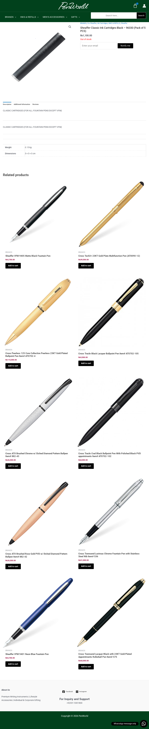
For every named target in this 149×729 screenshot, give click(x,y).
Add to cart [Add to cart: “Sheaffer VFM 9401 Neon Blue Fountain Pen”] (13, 664)
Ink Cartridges (102, 23)
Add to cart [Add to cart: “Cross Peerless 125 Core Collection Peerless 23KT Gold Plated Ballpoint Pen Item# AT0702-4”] (13, 366)
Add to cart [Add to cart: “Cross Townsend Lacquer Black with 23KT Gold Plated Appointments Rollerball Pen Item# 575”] (86, 666)
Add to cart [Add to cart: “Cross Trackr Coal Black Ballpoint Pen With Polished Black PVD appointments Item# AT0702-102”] (86, 466)
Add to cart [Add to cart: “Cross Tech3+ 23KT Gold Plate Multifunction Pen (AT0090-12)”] (86, 265)
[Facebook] (67, 691)
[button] (118, 20)
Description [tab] (7, 104)
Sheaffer (124, 23)
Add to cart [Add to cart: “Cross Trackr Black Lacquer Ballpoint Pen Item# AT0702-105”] (86, 363)
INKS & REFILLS (29, 17)
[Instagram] (81, 691)
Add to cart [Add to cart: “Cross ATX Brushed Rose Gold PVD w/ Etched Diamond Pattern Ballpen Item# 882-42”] (13, 566)
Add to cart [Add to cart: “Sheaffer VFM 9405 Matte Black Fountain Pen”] (13, 265)
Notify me (125, 45)
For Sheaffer (92, 23)
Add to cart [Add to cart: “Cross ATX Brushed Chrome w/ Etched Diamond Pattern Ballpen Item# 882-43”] (13, 466)
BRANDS (10, 17)
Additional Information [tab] (22, 104)
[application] (14, 17)
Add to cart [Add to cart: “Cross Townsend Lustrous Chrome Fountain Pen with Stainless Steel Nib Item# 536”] (86, 566)
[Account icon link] (144, 6)
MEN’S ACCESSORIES (55, 17)
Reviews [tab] (36, 104)
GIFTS (75, 17)
